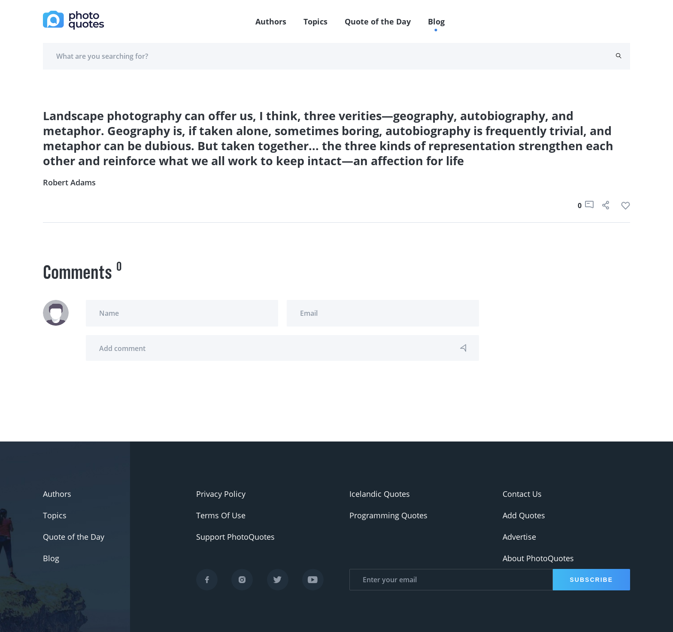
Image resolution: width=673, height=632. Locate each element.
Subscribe (591, 579)
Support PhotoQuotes (235, 537)
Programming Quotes (388, 515)
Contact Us (522, 494)
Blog (436, 21)
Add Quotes (524, 515)
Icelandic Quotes (379, 494)
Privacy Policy (221, 494)
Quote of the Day (378, 21)
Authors (270, 21)
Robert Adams (69, 182)
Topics (315, 21)
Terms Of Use (221, 515)
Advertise (519, 537)
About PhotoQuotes (538, 558)
